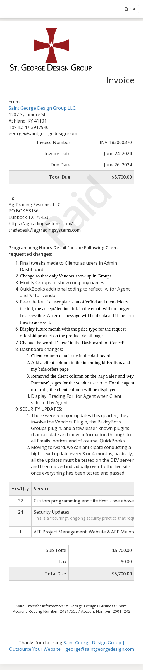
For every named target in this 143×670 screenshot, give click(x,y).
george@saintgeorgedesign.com (99, 649)
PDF (130, 8)
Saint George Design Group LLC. (42, 108)
